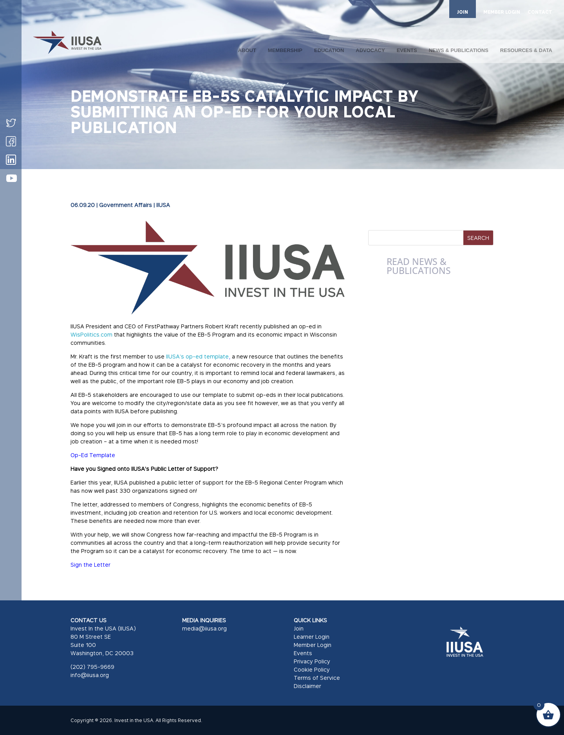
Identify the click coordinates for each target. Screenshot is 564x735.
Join (299, 628)
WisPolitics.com (91, 334)
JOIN (462, 12)
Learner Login (311, 636)
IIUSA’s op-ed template (197, 356)
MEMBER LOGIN (501, 12)
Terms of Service (317, 677)
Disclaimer (307, 686)
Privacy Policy (312, 661)
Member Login (312, 644)
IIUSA (163, 205)
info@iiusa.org (89, 675)
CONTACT (540, 12)
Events (303, 653)
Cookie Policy (312, 669)
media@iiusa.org (204, 628)
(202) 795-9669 (92, 666)
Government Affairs (125, 205)
